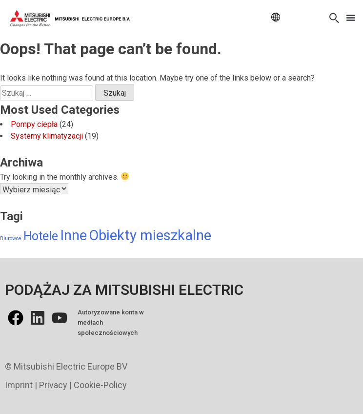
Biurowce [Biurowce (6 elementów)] (10, 238)
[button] (350, 17)
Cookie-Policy (100, 385)
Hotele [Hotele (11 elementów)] (40, 236)
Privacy (53, 385)
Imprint (19, 385)
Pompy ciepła (34, 124)
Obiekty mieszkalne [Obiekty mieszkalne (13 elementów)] (150, 235)
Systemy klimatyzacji (47, 136)
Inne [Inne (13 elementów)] (73, 235)
